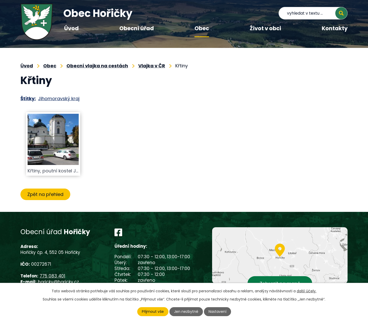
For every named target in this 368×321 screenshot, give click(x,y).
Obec (201, 28)
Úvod (71, 28)
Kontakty (335, 28)
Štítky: (28, 98)
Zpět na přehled (45, 194)
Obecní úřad (136, 28)
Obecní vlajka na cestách (97, 66)
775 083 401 (52, 276)
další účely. (306, 291)
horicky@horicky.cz (58, 282)
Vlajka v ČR (151, 66)
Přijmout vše (153, 311)
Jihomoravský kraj (58, 98)
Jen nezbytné (186, 311)
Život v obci (265, 28)
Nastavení (217, 311)
